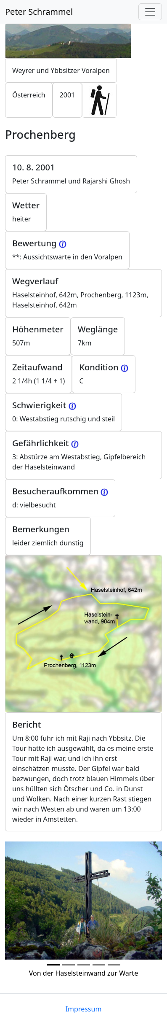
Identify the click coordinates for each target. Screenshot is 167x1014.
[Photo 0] (53, 965)
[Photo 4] (114, 965)
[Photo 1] (68, 965)
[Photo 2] (83, 965)
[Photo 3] (99, 965)
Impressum (84, 1009)
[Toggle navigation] (150, 11)
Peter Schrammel (39, 11)
